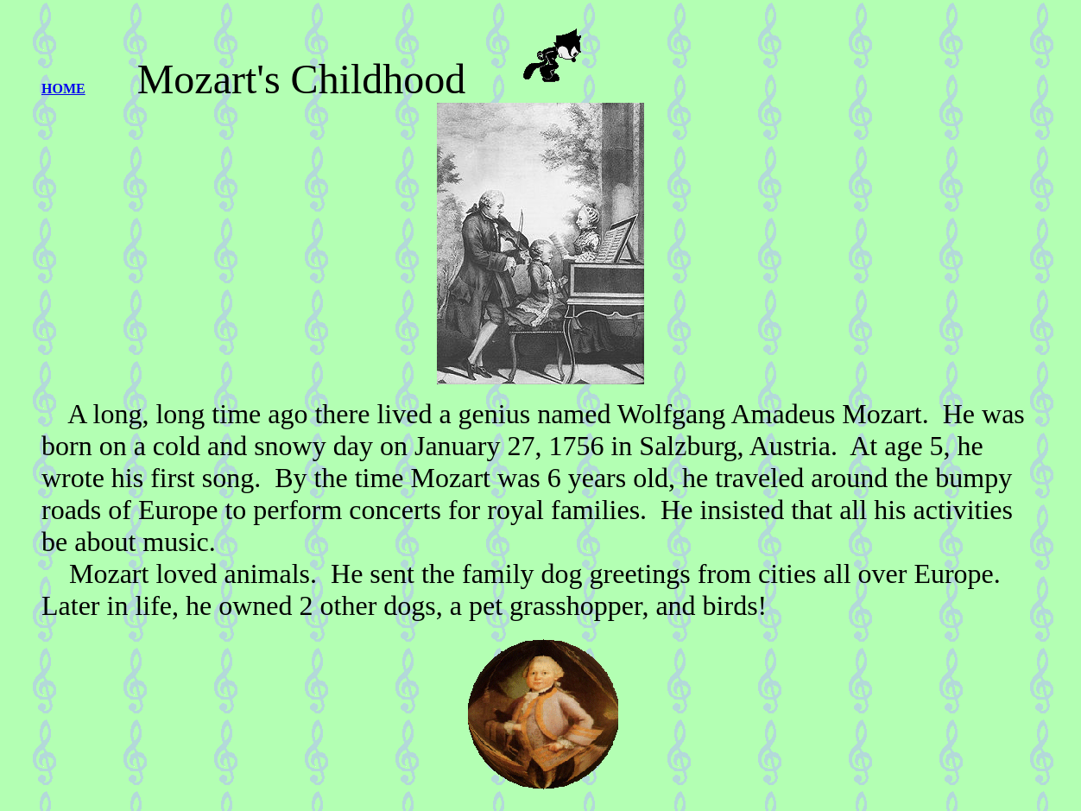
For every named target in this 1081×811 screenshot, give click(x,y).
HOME (63, 88)
